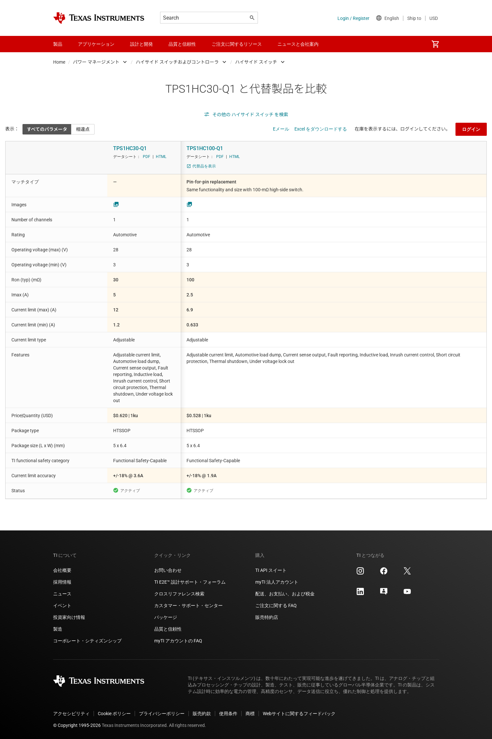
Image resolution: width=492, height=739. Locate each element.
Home (59, 62)
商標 (250, 713)
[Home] (98, 18)
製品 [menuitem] (57, 44)
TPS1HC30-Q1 (130, 148)
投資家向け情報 (69, 617)
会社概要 (62, 570)
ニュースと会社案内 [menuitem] (298, 44)
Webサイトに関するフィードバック (299, 713)
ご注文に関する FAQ (276, 605)
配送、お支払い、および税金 (285, 593)
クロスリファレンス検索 (179, 593)
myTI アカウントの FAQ (178, 640)
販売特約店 (266, 617)
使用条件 (228, 713)
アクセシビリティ (71, 713)
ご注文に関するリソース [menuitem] (237, 44)
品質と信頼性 (168, 629)
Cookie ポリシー (114, 713)
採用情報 (62, 582)
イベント (62, 605)
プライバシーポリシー (162, 713)
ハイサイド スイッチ (256, 62)
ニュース (62, 593)
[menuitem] (435, 44)
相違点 (83, 129)
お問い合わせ (168, 570)
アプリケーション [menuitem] (96, 44)
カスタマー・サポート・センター (188, 605)
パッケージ (165, 617)
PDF (146, 156)
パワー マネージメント (96, 62)
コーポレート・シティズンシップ (87, 640)
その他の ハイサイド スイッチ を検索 (246, 114)
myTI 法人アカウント (276, 582)
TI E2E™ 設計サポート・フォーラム (190, 582)
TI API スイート (271, 570)
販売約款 (202, 713)
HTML (161, 156)
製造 (57, 629)
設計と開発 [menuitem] (141, 44)
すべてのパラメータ (47, 129)
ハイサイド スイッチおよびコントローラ (177, 62)
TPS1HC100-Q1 (204, 148)
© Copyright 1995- (77, 725)
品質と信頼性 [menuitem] (182, 44)
